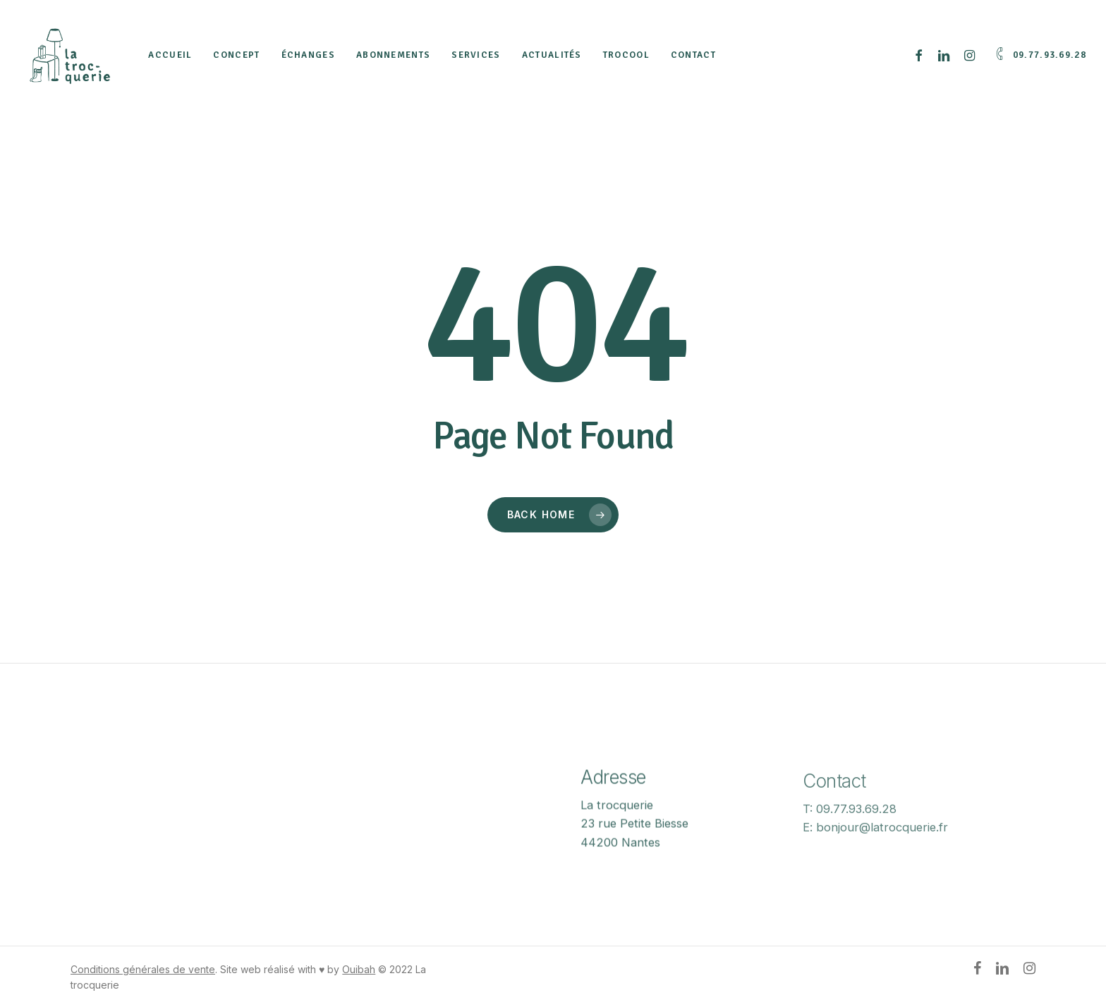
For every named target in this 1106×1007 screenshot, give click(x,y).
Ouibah (358, 969)
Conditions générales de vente (143, 969)
